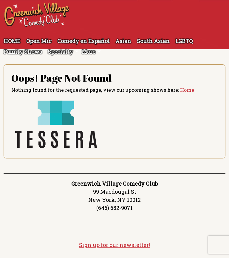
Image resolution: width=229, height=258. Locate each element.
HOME (12, 41)
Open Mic (39, 41)
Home (187, 90)
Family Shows (23, 51)
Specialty (60, 51)
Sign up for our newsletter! (114, 244)
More (88, 51)
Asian (123, 41)
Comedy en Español (83, 41)
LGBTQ (184, 41)
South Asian (153, 41)
